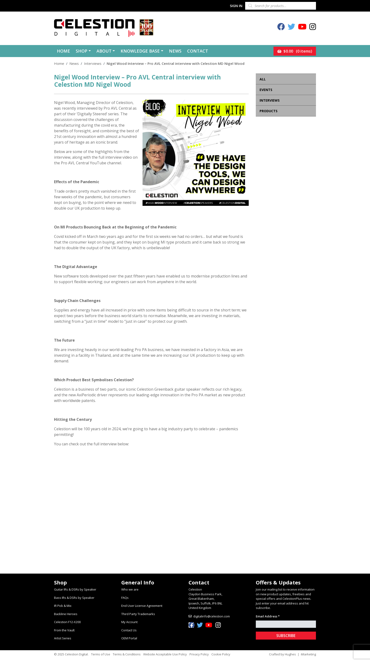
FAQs (125, 598)
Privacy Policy (199, 654)
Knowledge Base (140, 51)
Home (63, 51)
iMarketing (308, 654)
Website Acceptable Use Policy (165, 654)
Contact (197, 51)
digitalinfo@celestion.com (211, 616)
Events (266, 89)
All (263, 79)
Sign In (236, 5)
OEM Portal (129, 638)
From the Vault (64, 630)
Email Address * (268, 616)
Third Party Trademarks (138, 614)
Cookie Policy (220, 654)
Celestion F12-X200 (67, 622)
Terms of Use (100, 654)
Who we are (130, 589)
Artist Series (62, 638)
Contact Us (129, 630)
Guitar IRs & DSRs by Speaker (75, 589)
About (104, 51)
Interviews (92, 63)
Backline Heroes (65, 614)
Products (269, 111)
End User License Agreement (141, 606)
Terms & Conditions (127, 654)
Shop (81, 51)
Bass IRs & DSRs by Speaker (74, 598)
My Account (129, 622)
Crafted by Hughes (282, 654)
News (175, 51)
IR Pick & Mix (62, 606)
